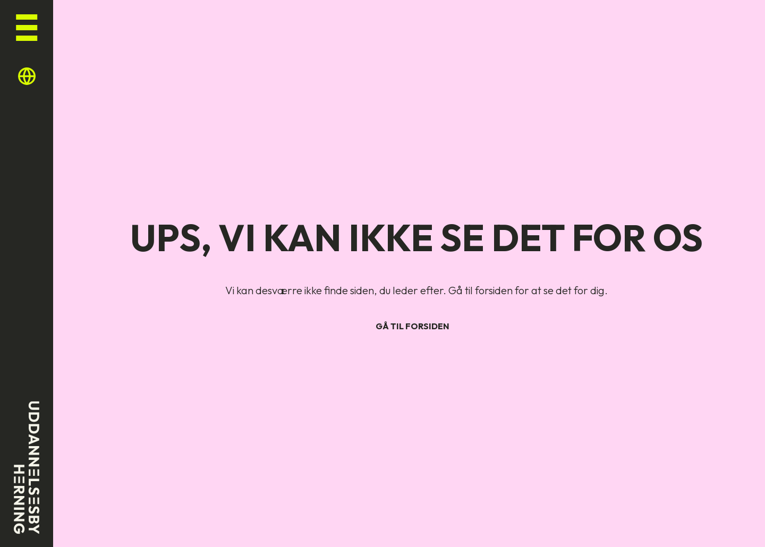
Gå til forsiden (412, 326)
